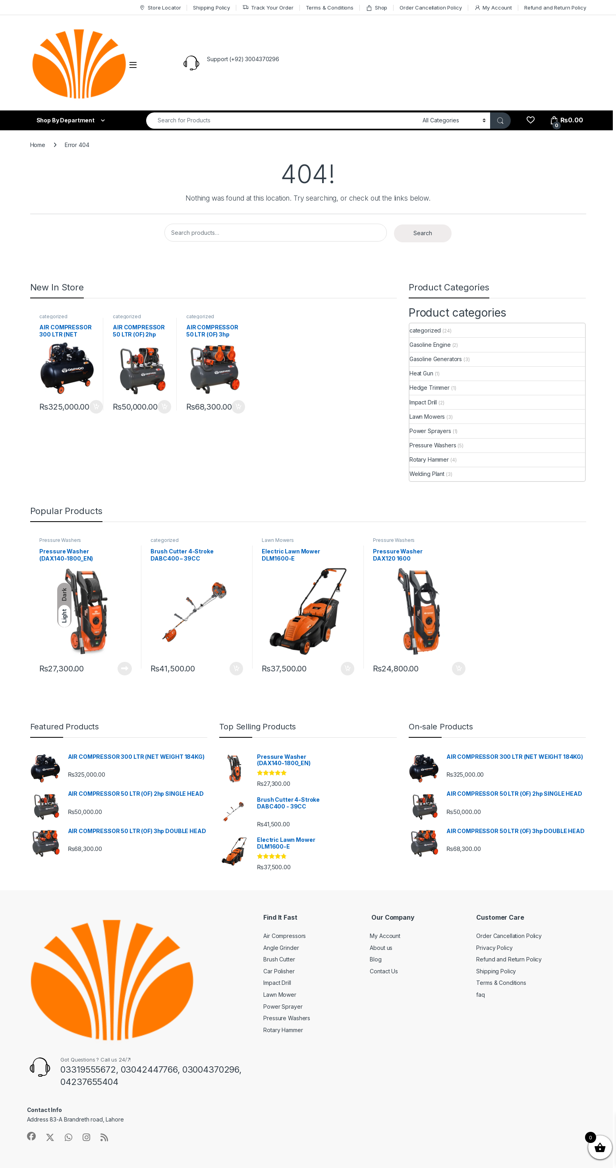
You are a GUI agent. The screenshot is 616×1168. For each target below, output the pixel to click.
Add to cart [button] (96, 407)
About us (381, 947)
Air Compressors (284, 935)
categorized (53, 316)
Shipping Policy (211, 7)
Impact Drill (423, 402)
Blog (375, 959)
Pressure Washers (432, 445)
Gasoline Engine (430, 344)
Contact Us (384, 971)
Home (37, 144)
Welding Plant (426, 473)
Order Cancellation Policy (431, 7)
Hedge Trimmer (429, 387)
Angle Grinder (281, 947)
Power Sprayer (282, 1006)
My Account (493, 7)
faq (480, 994)
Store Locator (160, 7)
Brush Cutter (279, 959)
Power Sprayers (430, 430)
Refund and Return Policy (555, 7)
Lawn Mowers (427, 416)
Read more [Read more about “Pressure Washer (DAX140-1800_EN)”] (125, 668)
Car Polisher (278, 971)
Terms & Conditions (329, 7)
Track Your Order (268, 7)
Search (422, 233)
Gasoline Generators (435, 359)
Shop (376, 7)
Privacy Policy (494, 947)
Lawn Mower (279, 994)
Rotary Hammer (429, 459)
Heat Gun (421, 373)
